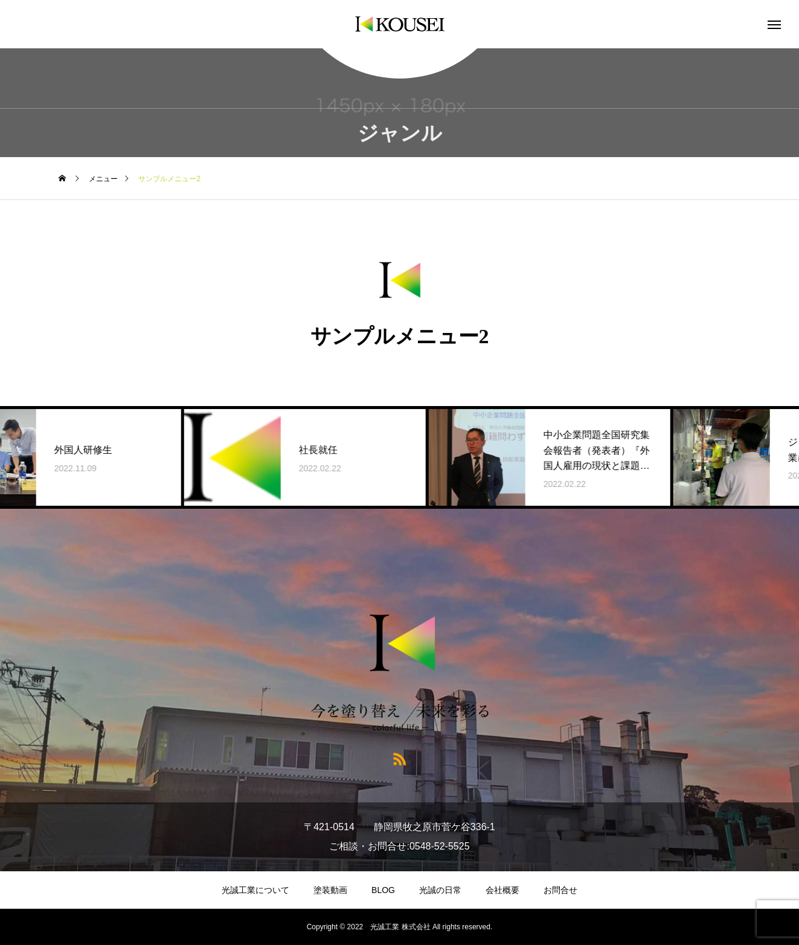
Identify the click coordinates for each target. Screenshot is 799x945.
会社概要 (502, 890)
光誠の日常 (440, 890)
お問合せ (560, 890)
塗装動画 (330, 890)
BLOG (383, 890)
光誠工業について (255, 890)
